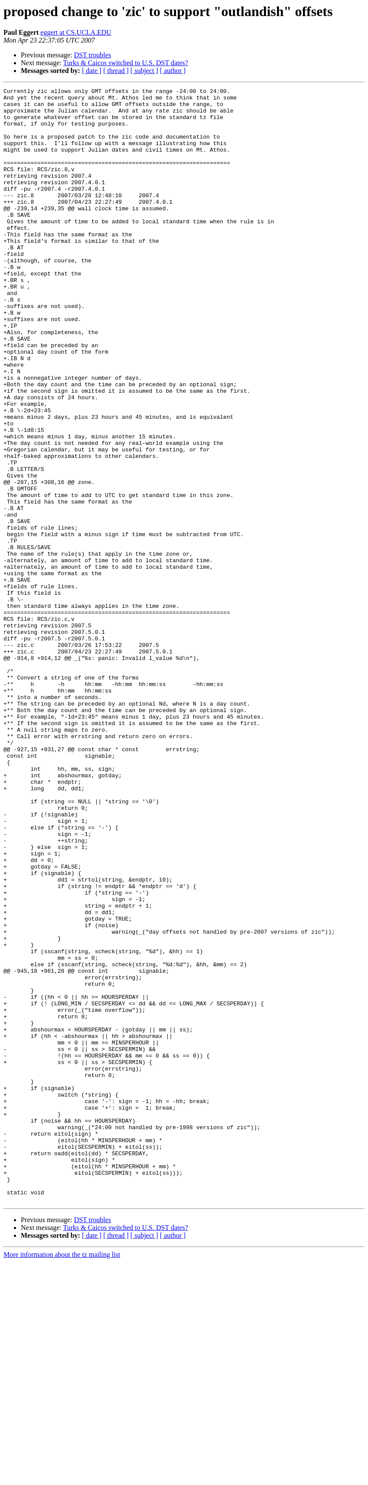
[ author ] (173, 70)
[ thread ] (116, 70)
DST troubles (92, 55)
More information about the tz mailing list (61, 1477)
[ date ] (91, 70)
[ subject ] (144, 70)
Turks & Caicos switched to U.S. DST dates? (125, 62)
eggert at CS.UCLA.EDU (75, 32)
